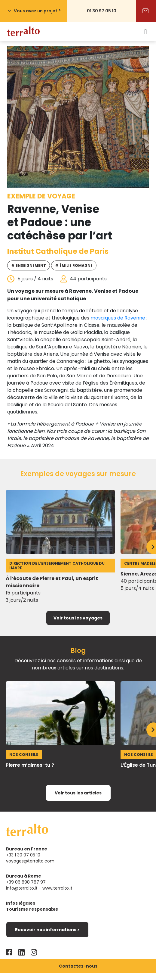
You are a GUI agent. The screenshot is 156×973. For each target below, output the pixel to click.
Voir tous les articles (78, 793)
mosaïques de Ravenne (117, 317)
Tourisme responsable (32, 909)
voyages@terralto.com (30, 861)
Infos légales (20, 903)
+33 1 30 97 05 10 (23, 855)
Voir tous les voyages (78, 618)
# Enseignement (28, 265)
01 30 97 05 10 (101, 11)
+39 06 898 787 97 (26, 882)
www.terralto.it (57, 888)
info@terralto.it (22, 888)
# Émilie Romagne (74, 265)
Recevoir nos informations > (47, 930)
